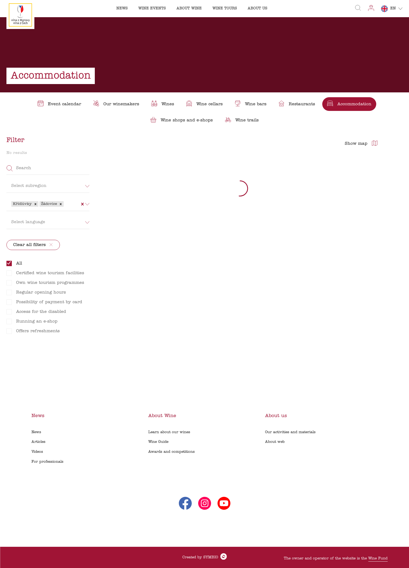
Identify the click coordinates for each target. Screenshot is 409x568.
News (36, 432)
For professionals (47, 462)
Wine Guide (158, 442)
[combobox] (65, 203)
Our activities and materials (290, 432)
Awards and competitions (171, 452)
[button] (35, 204)
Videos (37, 452)
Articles (38, 442)
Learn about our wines (169, 432)
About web (275, 442)
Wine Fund (378, 558)
